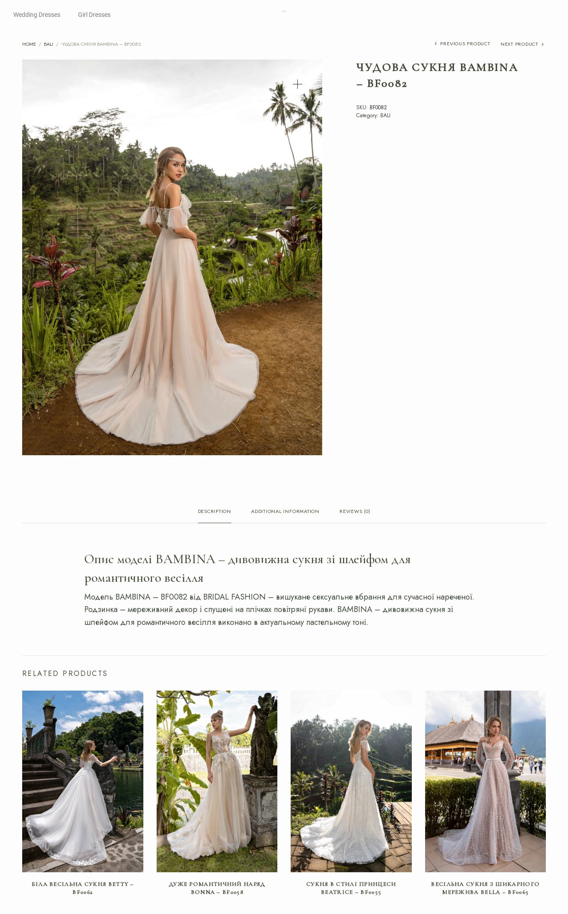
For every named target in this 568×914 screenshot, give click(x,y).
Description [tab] (214, 512)
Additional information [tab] (285, 512)
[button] (297, 84)
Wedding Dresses (36, 14)
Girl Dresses (94, 14)
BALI (48, 44)
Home (29, 44)
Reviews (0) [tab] (354, 512)
